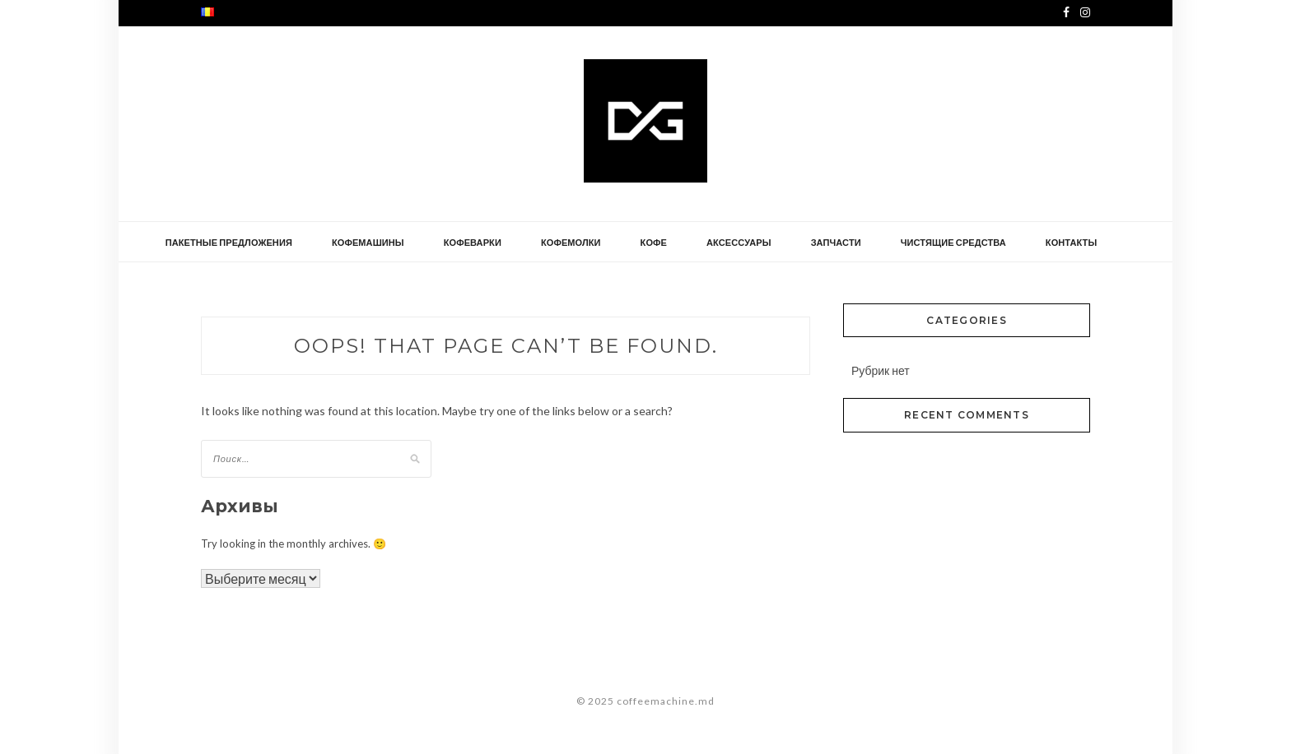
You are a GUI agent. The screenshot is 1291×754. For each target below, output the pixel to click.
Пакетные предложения (228, 242)
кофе (654, 242)
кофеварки (472, 242)
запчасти (836, 242)
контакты (1071, 242)
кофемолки (571, 242)
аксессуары (738, 242)
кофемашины (368, 242)
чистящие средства (953, 242)
